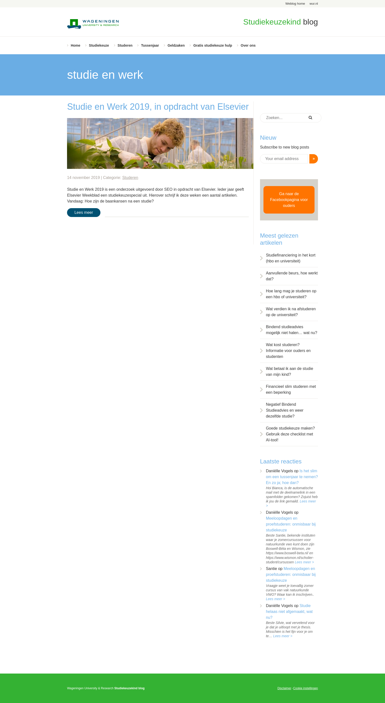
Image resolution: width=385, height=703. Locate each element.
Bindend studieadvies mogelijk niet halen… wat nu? (291, 330)
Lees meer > (304, 562)
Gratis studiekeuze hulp (212, 45)
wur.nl (314, 3)
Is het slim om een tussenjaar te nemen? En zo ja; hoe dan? (292, 477)
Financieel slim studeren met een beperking (291, 389)
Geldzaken (176, 45)
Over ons (248, 45)
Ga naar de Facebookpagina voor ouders (289, 200)
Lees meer (83, 212)
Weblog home (295, 3)
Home (75, 45)
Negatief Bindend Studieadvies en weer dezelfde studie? (284, 410)
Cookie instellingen (305, 688)
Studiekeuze (99, 45)
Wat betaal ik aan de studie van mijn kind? (289, 371)
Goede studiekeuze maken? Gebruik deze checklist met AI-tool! (290, 434)
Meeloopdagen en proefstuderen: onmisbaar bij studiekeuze (291, 524)
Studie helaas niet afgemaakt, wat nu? (289, 612)
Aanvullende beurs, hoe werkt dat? (292, 276)
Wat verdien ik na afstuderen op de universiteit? (291, 312)
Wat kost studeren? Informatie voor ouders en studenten (288, 351)
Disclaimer (284, 688)
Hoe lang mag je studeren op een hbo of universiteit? (291, 294)
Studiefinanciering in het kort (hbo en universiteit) (291, 258)
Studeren (125, 45)
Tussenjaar (150, 45)
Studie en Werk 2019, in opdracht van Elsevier (158, 107)
